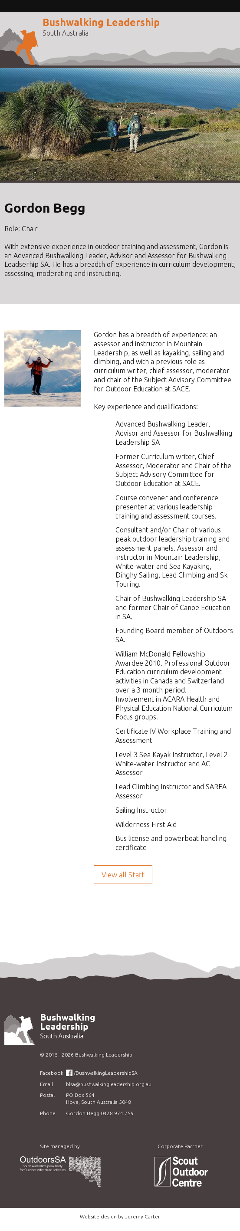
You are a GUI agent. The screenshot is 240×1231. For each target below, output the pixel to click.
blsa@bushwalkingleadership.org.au (108, 1084)
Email (46, 1084)
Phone (48, 1113)
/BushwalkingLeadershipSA (106, 1073)
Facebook (51, 1073)
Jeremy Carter (142, 1216)
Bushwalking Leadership (101, 22)
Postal (47, 1095)
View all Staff (123, 874)
